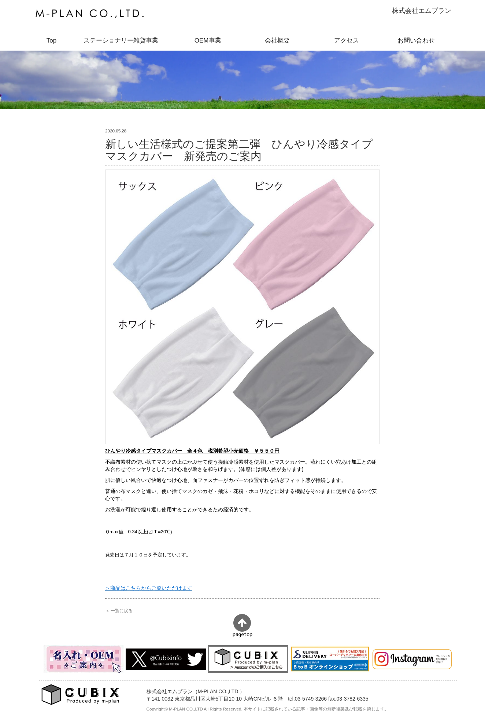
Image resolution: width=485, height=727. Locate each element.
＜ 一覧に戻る (119, 610)
